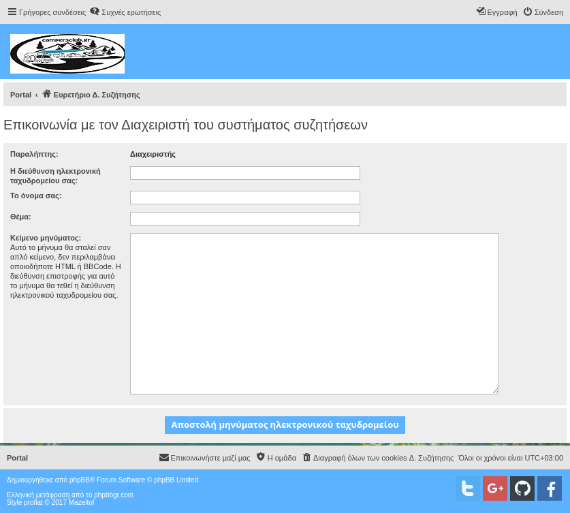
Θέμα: (20, 217)
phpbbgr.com (113, 495)
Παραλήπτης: (34, 154)
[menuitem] (125, 12)
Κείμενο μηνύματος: (45, 238)
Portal (20, 95)
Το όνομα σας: (35, 195)
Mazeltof (82, 502)
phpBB (79, 480)
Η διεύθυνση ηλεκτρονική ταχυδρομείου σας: (55, 176)
